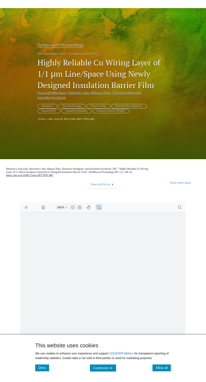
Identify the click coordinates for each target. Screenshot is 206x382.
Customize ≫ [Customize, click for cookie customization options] (104, 368)
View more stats (180, 182)
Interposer (47, 106)
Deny (43, 368)
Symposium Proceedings (60, 45)
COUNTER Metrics (121, 353)
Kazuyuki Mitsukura (51, 93)
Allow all (163, 368)
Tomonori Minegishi (126, 93)
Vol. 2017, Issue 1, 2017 (51, 53)
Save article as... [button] (102, 184)
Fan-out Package (71, 106)
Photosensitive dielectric (129, 106)
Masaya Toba (101, 93)
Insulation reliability (76, 111)
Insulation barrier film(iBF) (111, 111)
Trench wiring (98, 106)
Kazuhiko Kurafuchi (51, 98)
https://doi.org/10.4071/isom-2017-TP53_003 (66, 119)
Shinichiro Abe (78, 93)
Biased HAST (49, 111)
